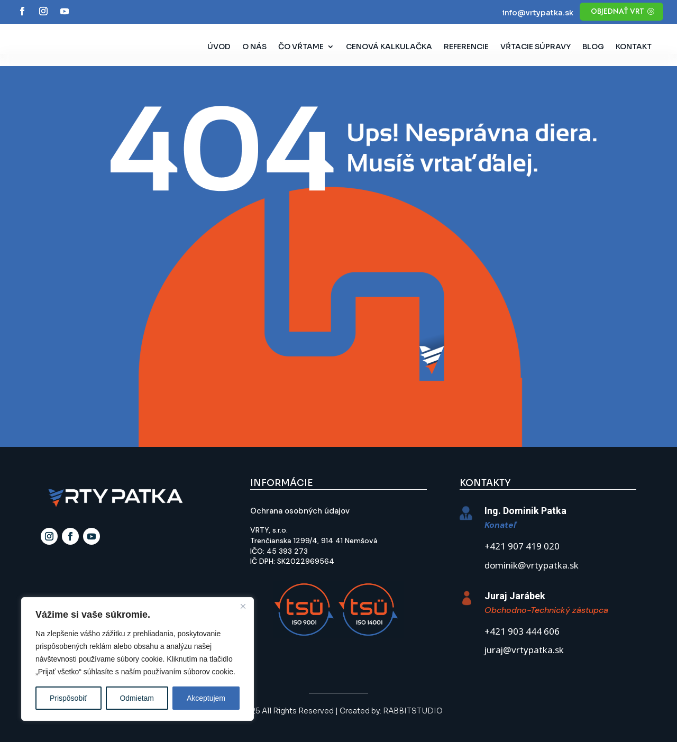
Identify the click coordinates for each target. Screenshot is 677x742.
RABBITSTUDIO (413, 711)
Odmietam (137, 698)
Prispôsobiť (68, 698)
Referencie (466, 47)
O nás (254, 47)
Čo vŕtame (301, 47)
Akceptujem (206, 698)
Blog (593, 47)
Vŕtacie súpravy (535, 47)
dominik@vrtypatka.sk (531, 566)
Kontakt (634, 47)
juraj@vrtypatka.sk (524, 651)
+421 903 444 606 (522, 632)
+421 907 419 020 (522, 547)
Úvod (219, 47)
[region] (137, 659)
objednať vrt (617, 11)
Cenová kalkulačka (389, 47)
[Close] (242, 606)
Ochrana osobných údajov (300, 511)
